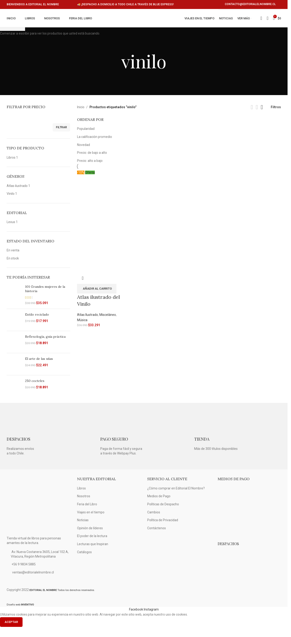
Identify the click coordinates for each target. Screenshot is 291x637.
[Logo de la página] (141, 23)
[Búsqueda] (267, 23)
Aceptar (11, 632)
